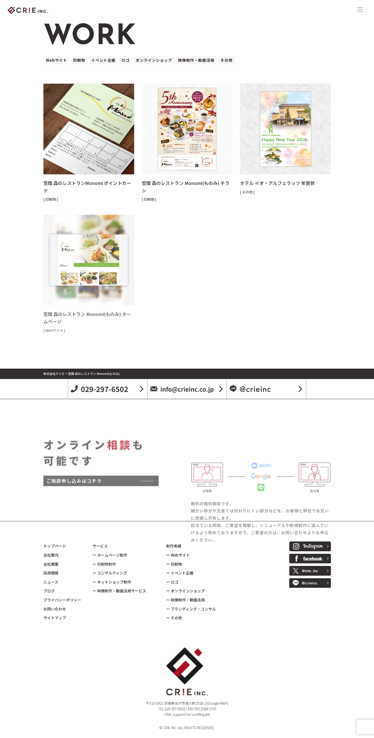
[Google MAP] (217, 703)
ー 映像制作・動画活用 (185, 599)
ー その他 (174, 617)
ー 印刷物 (174, 564)
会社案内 (51, 555)
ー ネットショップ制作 (112, 582)
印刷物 (79, 60)
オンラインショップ (154, 60)
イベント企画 (103, 60)
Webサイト (56, 60)
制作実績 (173, 546)
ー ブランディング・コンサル (191, 609)
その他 (226, 60)
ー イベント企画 (179, 572)
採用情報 (51, 572)
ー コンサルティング (110, 572)
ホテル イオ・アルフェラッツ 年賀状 (277, 183)
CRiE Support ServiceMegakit (187, 714)
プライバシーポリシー (62, 599)
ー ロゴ (172, 582)
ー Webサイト (178, 555)
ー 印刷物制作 (104, 564)
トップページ (54, 546)
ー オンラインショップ (185, 590)
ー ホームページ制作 (110, 555)
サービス (100, 546)
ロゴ (126, 60)
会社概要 (51, 564)
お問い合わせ (54, 609)
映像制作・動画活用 (196, 60)
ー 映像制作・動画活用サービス (119, 590)
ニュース (50, 582)
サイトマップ (54, 617)
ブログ (49, 590)
